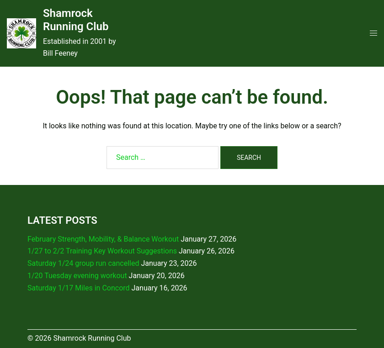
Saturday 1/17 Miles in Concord (78, 288)
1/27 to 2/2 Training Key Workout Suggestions (102, 251)
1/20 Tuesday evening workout (77, 275)
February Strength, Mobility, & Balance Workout (103, 239)
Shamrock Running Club (76, 20)
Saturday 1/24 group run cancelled (83, 263)
